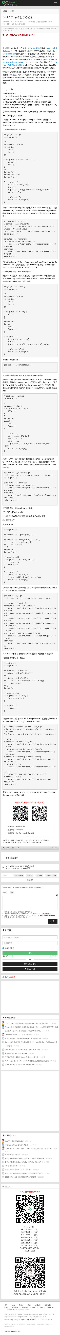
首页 (5, 11)
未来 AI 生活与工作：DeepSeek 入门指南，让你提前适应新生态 (27, 1061)
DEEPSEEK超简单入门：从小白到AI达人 (18, 1034)
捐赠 (33, 1307)
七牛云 (50, 1319)
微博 (13, 848)
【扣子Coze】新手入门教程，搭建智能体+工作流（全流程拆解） (27, 1023)
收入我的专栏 (12, 858)
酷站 (41, 1307)
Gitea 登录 (30, 969)
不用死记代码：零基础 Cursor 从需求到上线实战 (21, 1057)
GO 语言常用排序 (11, 1166)
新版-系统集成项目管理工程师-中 (16, 1053)
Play (6, 1307)
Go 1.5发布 (35, 48)
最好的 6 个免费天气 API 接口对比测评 (18, 1169)
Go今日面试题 (10, 977)
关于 (5, 1305)
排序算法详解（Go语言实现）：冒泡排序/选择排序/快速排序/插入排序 (28, 1149)
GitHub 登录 (30, 964)
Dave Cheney (18, 59)
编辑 (4, 892)
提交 (53, 921)
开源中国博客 (21, 827)
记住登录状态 (8, 948)
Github (37, 1305)
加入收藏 (6, 848)
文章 (12, 11)
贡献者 (21, 1305)
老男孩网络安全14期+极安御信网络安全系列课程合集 (23, 1038)
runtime (18, 875)
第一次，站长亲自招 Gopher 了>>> (19, 35)
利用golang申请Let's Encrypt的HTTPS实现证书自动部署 (24, 1158)
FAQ (13, 1305)
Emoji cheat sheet (47, 915)
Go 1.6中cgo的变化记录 (25, 833)
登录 (23, 887)
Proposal (10, 112)
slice (39, 875)
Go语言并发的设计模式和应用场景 (21, 866)
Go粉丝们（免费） (39, 1294)
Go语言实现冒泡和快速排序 (14, 1141)
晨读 (29, 1305)
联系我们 (25, 1307)
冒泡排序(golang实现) (12, 1154)
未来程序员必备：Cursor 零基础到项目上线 (20, 1065)
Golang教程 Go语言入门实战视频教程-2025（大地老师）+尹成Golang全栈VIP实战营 (31, 1044)
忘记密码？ (53, 956)
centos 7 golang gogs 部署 (19, 868)
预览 (11, 892)
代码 (29, 875)
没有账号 (37, 887)
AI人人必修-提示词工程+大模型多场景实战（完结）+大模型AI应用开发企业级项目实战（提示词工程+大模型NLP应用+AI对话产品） (31, 1029)
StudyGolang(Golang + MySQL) (25, 1319)
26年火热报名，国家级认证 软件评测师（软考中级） (23, 1050)
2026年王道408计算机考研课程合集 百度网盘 (20, 1177)
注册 (11, 956)
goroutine (51, 875)
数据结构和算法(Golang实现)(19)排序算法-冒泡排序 (23, 1162)
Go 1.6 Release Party (13, 62)
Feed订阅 (50, 1307)
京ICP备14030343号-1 (12, 1331)
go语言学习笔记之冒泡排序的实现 (16, 1145)
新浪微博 (48, 1305)
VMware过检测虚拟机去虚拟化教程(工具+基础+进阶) (23, 1173)
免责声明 (15, 1307)
